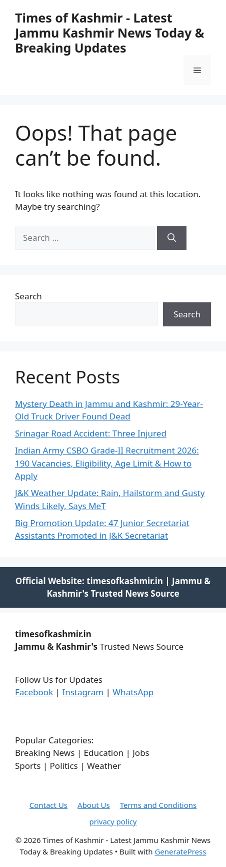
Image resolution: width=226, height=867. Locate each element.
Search (28, 296)
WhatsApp (133, 692)
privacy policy (113, 821)
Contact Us (49, 805)
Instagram (83, 692)
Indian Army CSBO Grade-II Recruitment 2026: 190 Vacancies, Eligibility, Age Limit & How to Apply (107, 463)
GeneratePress (180, 851)
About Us (94, 805)
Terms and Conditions (158, 805)
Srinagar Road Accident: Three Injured (90, 433)
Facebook (34, 692)
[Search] (171, 238)
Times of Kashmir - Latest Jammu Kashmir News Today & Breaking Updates (109, 32)
